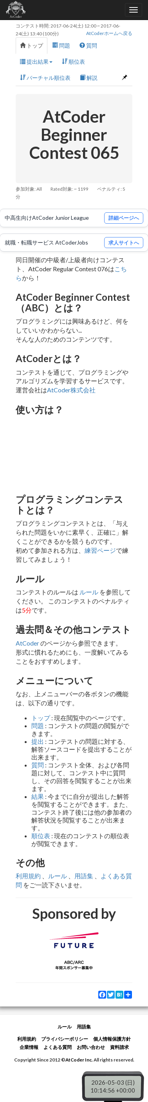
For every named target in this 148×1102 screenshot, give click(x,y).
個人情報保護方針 (112, 1039)
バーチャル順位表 (45, 77)
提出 (37, 741)
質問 (88, 45)
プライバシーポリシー (64, 1039)
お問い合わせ (91, 1047)
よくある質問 (57, 1047)
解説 (88, 77)
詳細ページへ (123, 218)
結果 (37, 796)
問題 (61, 45)
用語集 (83, 875)
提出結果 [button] (36, 61)
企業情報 (29, 1047)
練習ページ (100, 550)
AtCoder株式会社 (71, 390)
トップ (31, 45)
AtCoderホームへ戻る (109, 33)
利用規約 (28, 875)
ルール (88, 592)
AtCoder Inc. (79, 1060)
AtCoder (27, 643)
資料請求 (119, 1047)
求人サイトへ (123, 242)
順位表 (73, 61)
